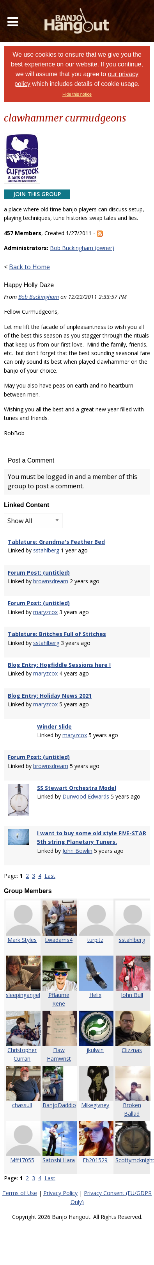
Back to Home (29, 267)
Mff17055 (22, 1160)
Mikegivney (95, 1105)
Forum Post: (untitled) (39, 572)
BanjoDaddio (59, 1105)
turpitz (95, 939)
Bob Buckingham (38, 296)
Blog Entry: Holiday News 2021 (50, 695)
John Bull (132, 995)
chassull (22, 1105)
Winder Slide (54, 726)
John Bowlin (77, 850)
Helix (95, 995)
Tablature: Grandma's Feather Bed (56, 541)
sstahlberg (46, 550)
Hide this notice (77, 94)
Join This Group (37, 194)
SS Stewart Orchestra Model (76, 788)
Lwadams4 (59, 939)
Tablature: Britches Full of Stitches (57, 634)
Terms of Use (19, 1193)
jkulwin (95, 1050)
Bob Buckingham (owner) (82, 248)
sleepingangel (23, 995)
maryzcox (45, 612)
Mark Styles (22, 939)
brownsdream (50, 581)
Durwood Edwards (85, 796)
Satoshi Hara (58, 1160)
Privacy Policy (60, 1193)
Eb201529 (95, 1160)
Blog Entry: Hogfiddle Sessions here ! (59, 664)
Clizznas (132, 1050)
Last (49, 875)
